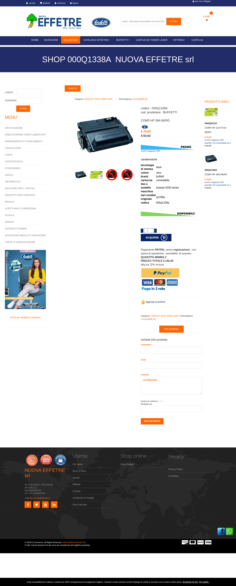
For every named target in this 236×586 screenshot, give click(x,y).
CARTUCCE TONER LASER (152, 39)
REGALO (9, 201)
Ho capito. (204, 582)
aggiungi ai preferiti (153, 302)
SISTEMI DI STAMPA (16, 228)
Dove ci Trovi (79, 471)
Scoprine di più (190, 582)
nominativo (146, 345)
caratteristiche (149, 159)
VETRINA (179, 39)
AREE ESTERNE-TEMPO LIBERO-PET (25, 134)
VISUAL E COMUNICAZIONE (20, 242)
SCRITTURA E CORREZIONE (20, 208)
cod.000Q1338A (171, 385)
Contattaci (173, 476)
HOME (35, 39)
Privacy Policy (175, 469)
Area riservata (80, 504)
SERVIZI (9, 222)
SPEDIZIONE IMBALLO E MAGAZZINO (25, 235)
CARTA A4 (197, 39)
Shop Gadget (127, 464)
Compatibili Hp (140, 99)
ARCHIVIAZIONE (14, 128)
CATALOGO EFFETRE (96, 39)
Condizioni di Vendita (83, 498)
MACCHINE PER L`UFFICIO (19, 188)
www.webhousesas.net (74, 542)
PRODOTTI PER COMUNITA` (20, 195)
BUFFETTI (123, 39)
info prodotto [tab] (171, 329)
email (143, 360)
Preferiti (76, 484)
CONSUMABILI (13, 168)
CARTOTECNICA (14, 161)
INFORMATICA (12, 181)
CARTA (8, 154)
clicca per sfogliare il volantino (25, 284)
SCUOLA (9, 215)
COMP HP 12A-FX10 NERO (215, 127)
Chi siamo (78, 464)
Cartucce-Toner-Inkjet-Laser (98, 99)
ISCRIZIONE (51, 39)
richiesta (145, 375)
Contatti (76, 491)
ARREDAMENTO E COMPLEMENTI (23, 141)
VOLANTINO (71, 39)
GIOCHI (9, 175)
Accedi (76, 477)
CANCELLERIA (13, 148)
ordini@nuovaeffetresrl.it (37, 498)
